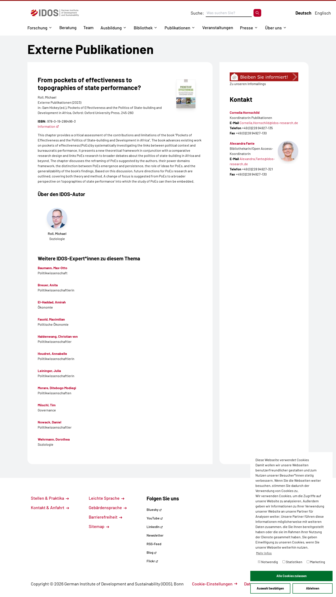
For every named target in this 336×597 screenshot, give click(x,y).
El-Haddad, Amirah (52, 302)
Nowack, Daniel (49, 422)
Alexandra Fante (242, 143)
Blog (152, 552)
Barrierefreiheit (105, 516)
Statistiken (292, 562)
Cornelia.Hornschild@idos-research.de (269, 123)
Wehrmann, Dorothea (54, 439)
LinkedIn (155, 527)
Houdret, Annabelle (52, 353)
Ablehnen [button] (312, 588)
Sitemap (99, 526)
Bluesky (154, 509)
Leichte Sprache (106, 498)
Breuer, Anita (48, 285)
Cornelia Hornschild (245, 112)
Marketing (316, 562)
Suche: (197, 12)
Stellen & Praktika (50, 498)
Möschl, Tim (47, 405)
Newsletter (155, 535)
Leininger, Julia (49, 371)
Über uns (273, 27)
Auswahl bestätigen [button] (270, 588)
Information (48, 126)
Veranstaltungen (217, 27)
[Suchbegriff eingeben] (229, 13)
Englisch (323, 12)
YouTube (155, 518)
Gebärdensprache (108, 507)
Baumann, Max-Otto (52, 268)
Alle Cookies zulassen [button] (291, 576)
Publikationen (177, 27)
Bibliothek (143, 27)
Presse (246, 27)
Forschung (37, 27)
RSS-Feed (154, 544)
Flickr (152, 561)
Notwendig (268, 562)
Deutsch (303, 12)
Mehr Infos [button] (264, 553)
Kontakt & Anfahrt (50, 507)
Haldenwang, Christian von (58, 336)
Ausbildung (111, 27)
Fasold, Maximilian (51, 319)
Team (88, 27)
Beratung (67, 27)
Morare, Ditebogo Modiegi (57, 388)
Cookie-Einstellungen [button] (214, 583)
